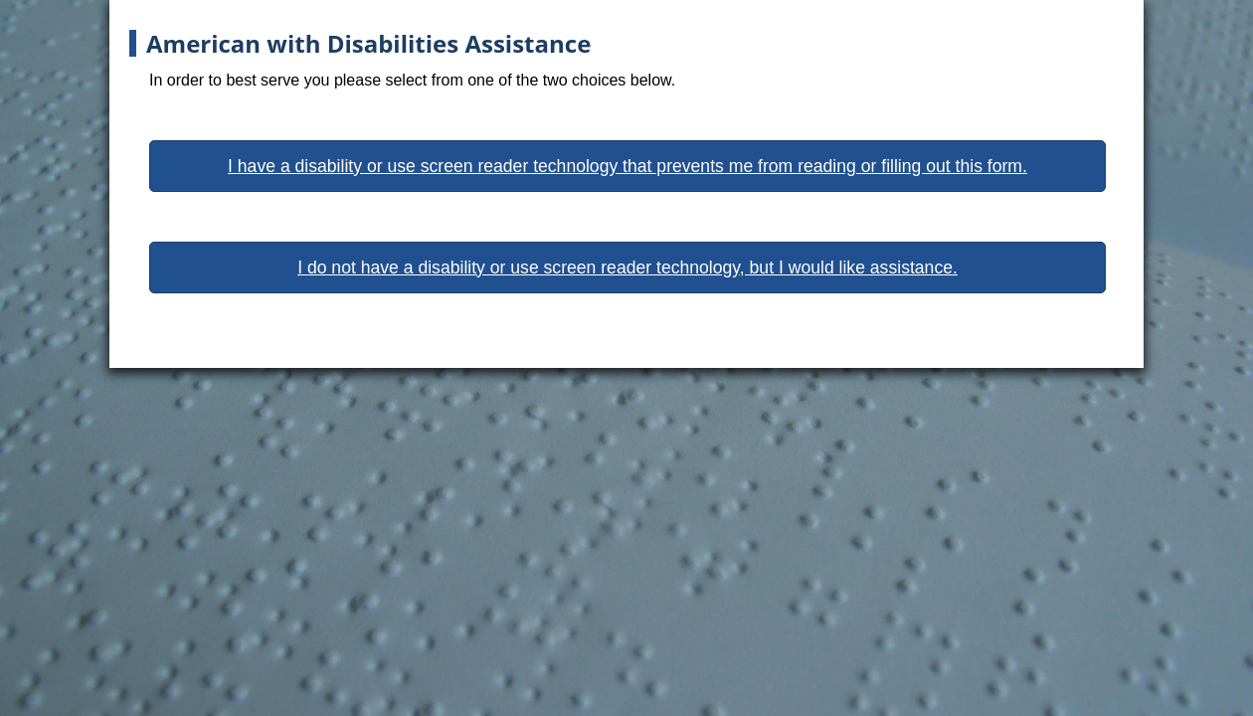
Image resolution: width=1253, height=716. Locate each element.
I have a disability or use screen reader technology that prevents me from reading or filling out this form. (627, 166)
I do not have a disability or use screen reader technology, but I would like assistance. (627, 267)
